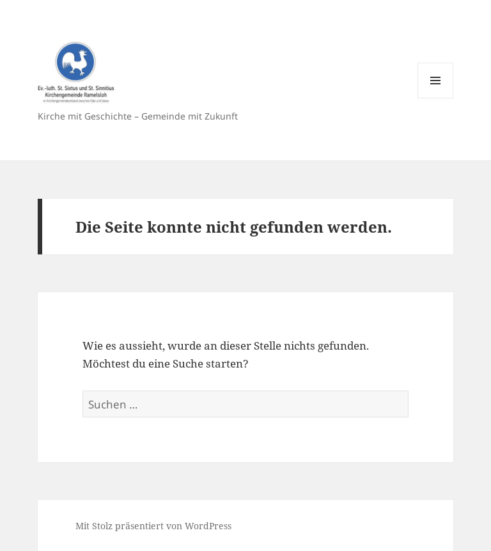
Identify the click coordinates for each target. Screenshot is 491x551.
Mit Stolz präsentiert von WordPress (153, 526)
